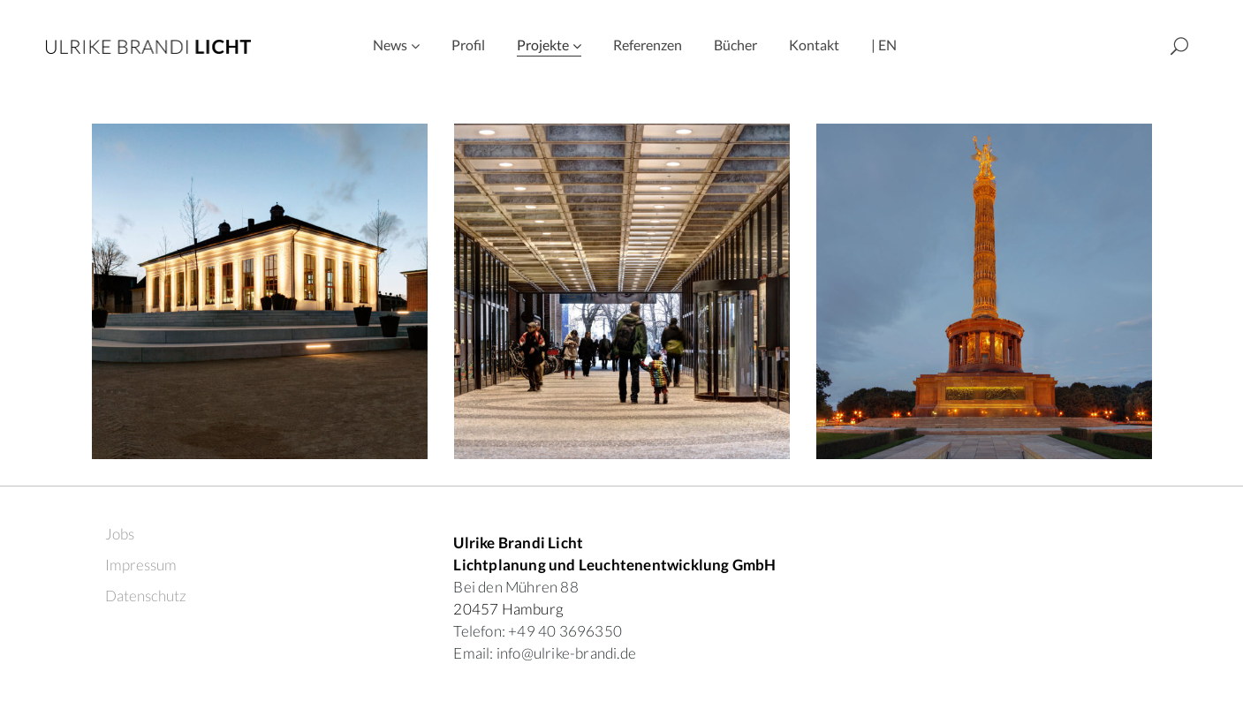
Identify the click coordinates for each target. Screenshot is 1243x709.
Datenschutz (145, 595)
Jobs (119, 533)
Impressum (141, 564)
